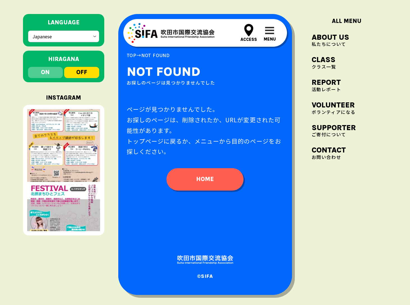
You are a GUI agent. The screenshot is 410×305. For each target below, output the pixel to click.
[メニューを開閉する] (270, 33)
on (45, 70)
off (81, 70)
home (205, 179)
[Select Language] (63, 35)
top (131, 55)
